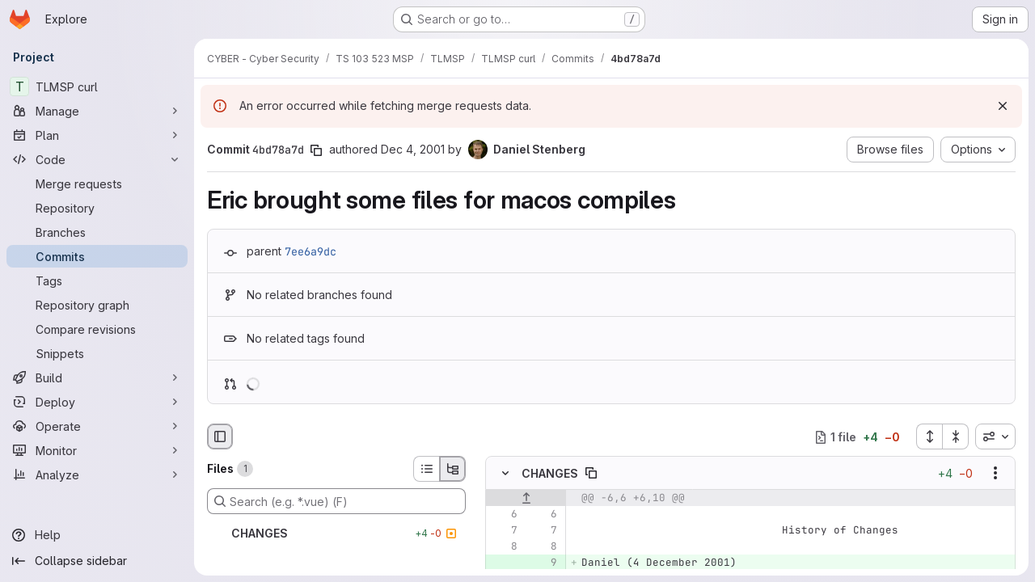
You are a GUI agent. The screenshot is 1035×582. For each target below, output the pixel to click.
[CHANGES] (336, 533)
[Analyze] (97, 474)
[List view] (426, 469)
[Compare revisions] (97, 329)
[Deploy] (97, 401)
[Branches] (97, 232)
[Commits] (97, 256)
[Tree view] (453, 469)
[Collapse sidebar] (97, 561)
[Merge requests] (97, 183)
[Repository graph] (97, 304)
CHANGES (550, 473)
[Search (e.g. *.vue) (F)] (336, 501)
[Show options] (995, 473)
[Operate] (97, 426)
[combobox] (995, 436)
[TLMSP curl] (97, 86)
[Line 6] (504, 515)
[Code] (97, 159)
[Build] (97, 377)
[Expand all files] (929, 436)
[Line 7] (504, 531)
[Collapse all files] (956, 436)
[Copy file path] (591, 473)
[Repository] (97, 207)
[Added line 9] (543, 563)
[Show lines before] (526, 499)
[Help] (97, 535)
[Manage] (97, 110)
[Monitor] (97, 450)
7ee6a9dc (310, 251)
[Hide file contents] (505, 473)
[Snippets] (97, 353)
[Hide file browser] (220, 436)
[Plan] (97, 135)
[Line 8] (504, 547)
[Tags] (97, 280)
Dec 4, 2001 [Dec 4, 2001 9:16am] (413, 149)
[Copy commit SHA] (316, 150)
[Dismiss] (1002, 106)
